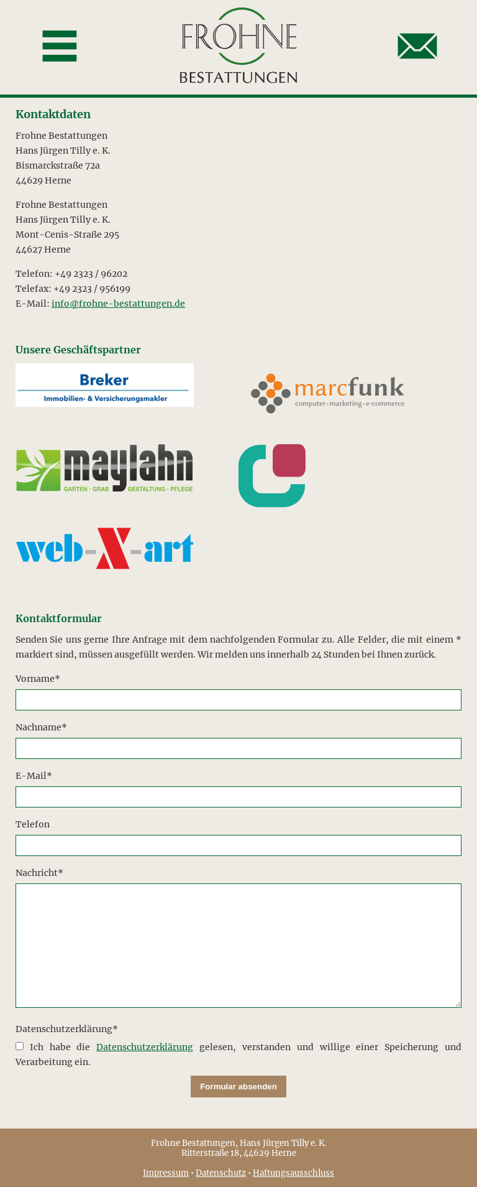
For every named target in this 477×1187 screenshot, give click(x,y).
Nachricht (39, 871)
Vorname (38, 677)
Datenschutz (221, 1173)
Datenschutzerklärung (67, 1028)
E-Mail (38, 774)
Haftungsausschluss (293, 1173)
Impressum (166, 1173)
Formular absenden (238, 1086)
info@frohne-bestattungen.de (118, 303)
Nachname (41, 726)
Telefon (33, 824)
